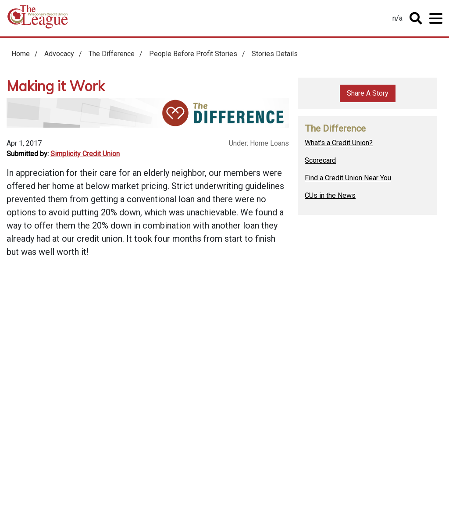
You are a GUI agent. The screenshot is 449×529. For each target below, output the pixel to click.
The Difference (112, 54)
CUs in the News (330, 195)
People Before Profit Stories (193, 54)
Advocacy (59, 54)
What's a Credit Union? (339, 143)
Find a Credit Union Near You (348, 178)
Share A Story (367, 93)
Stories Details (275, 54)
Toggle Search (416, 18)
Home (37, 20)
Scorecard (320, 160)
